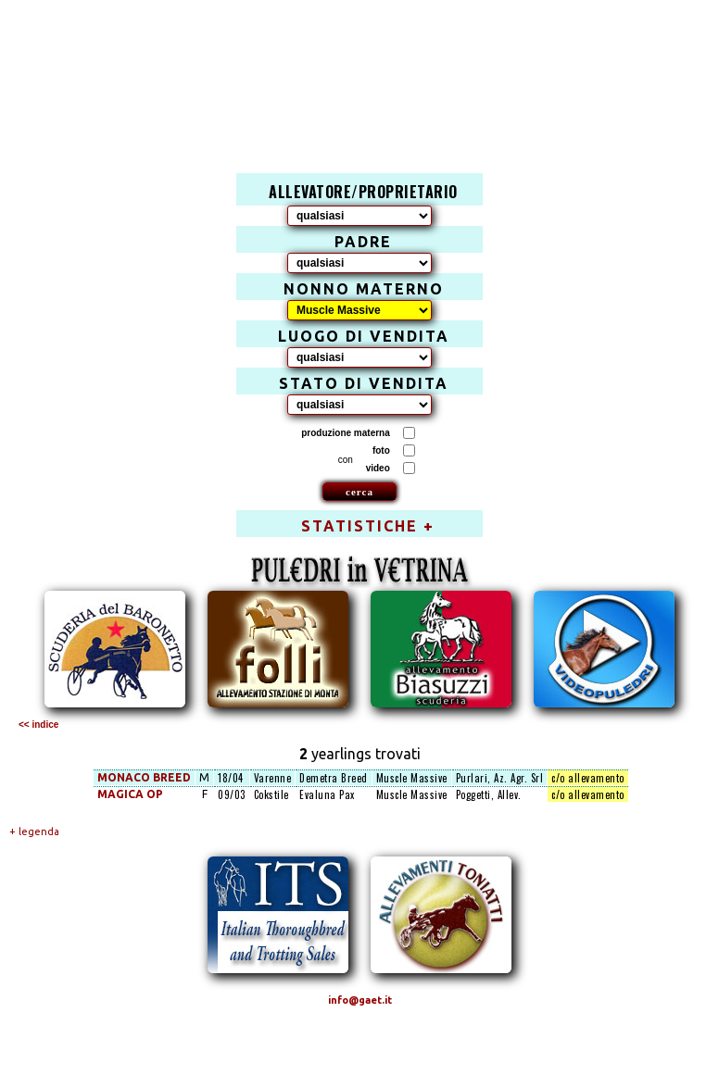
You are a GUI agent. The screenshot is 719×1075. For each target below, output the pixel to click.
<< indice (38, 724)
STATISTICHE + (368, 526)
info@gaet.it (360, 1000)
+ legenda (34, 831)
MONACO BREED (144, 777)
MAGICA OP (130, 794)
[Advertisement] (369, 70)
